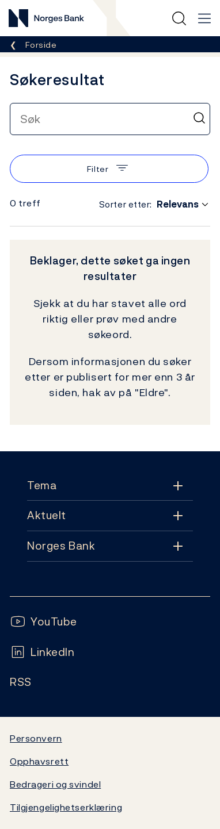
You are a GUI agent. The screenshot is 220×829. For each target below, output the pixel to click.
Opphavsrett (39, 761)
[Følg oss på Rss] (21, 682)
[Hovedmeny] (204, 18)
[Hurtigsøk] (179, 18)
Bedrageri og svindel (55, 784)
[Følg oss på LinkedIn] (42, 652)
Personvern (36, 738)
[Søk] (199, 119)
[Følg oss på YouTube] (43, 621)
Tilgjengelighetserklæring (66, 807)
